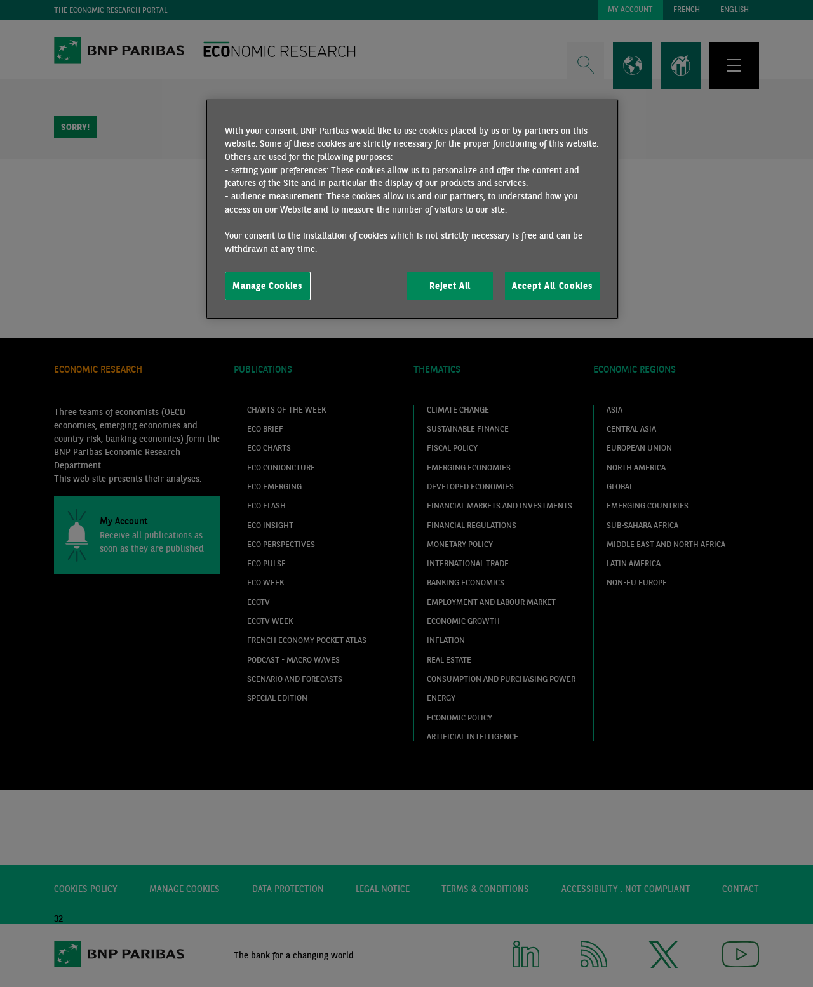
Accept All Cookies (552, 285)
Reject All (450, 285)
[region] (412, 209)
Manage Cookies (267, 285)
